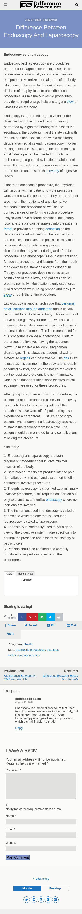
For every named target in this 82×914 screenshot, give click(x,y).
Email (10, 833)
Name (11, 820)
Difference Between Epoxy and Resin (60, 677)
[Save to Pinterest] (32, 617)
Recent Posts (25, 573)
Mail (74, 625)
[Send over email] (42, 617)
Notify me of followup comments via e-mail (34, 813)
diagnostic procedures (30, 649)
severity (53, 171)
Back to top (42, 883)
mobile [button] (27, 892)
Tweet (33, 625)
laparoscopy (32, 655)
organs (25, 358)
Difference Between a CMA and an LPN (19, 677)
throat (8, 229)
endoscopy (54, 500)
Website (11, 847)
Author (9, 573)
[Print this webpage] (59, 617)
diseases (53, 649)
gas (66, 358)
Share (11, 625)
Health (28, 644)
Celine (26, 580)
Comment (13, 770)
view (70, 102)
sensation (52, 229)
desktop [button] (55, 892)
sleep (8, 294)
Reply (19, 728)
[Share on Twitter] (50, 617)
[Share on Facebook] (22, 617)
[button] (26, 904)
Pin (53, 625)
